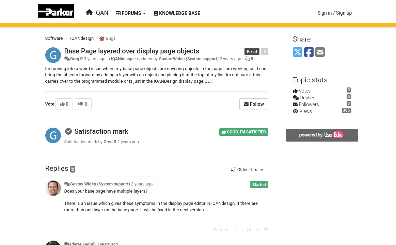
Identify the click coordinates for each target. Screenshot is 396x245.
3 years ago (142, 184)
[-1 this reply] (266, 229)
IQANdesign (82, 38)
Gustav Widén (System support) (189, 58)
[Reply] (221, 229)
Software (54, 38)
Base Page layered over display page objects (132, 51)
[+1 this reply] (249, 229)
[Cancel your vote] (257, 229)
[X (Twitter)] (297, 53)
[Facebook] (309, 53)
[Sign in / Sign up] (334, 13)
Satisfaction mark (101, 131)
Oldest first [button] (247, 169)
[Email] (320, 53)
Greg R (76, 58)
